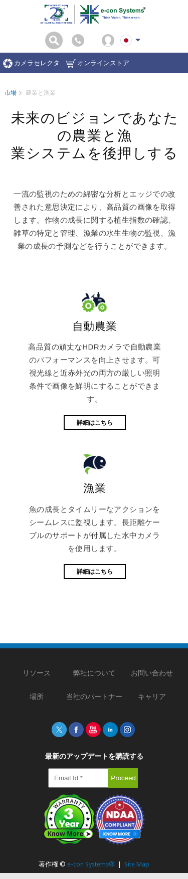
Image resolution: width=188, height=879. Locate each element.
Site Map (136, 864)
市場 (11, 92)
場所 (37, 696)
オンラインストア (97, 63)
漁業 (94, 488)
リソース (37, 673)
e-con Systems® (91, 864)
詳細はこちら (95, 422)
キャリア (152, 696)
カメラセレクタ (31, 63)
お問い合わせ (152, 673)
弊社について (94, 673)
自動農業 (94, 326)
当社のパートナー (94, 696)
